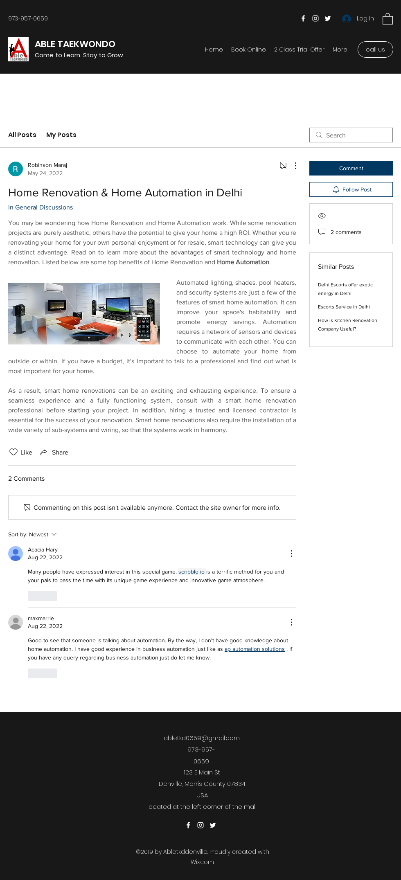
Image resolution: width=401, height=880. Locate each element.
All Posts (22, 135)
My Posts (61, 135)
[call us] (375, 49)
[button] (388, 18)
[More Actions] (291, 166)
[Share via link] (53, 452)
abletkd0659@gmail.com (202, 738)
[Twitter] (328, 18)
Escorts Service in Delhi (344, 307)
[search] (351, 135)
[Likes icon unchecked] (13, 452)
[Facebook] (303, 18)
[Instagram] (315, 18)
